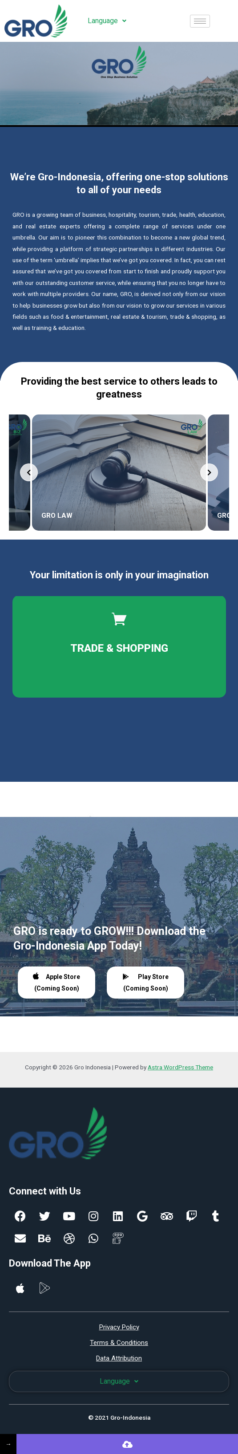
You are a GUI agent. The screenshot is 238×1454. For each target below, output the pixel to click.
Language (107, 20)
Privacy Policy (119, 1327)
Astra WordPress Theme (180, 1067)
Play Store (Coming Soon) (146, 982)
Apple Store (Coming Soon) (56, 982)
